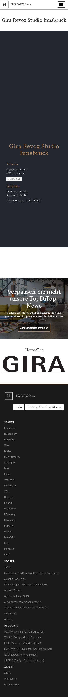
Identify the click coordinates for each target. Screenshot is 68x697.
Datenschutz (11, 684)
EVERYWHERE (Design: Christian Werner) (28, 648)
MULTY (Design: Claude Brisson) (22, 643)
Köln (6, 491)
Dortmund (10, 485)
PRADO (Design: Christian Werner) (24, 660)
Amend (8, 618)
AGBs (7, 672)
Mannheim (10, 508)
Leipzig (8, 502)
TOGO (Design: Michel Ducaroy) (22, 637)
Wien (7, 445)
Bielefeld (9, 537)
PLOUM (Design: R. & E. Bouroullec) (24, 631)
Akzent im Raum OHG (16, 595)
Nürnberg (9, 514)
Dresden (9, 496)
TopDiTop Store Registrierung (44, 406)
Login (19, 406)
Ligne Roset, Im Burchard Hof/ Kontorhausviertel (32, 572)
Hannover (9, 519)
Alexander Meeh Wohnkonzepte (22, 601)
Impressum (10, 678)
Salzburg (9, 548)
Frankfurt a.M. (12, 456)
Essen (7, 474)
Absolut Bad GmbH (15, 578)
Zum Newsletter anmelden (34, 327)
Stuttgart (9, 462)
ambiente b (10, 613)
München (9, 428)
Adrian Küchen (12, 590)
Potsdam (9, 479)
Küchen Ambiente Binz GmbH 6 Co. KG (26, 607)
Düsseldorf (10, 433)
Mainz (7, 531)
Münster (9, 525)
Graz (6, 554)
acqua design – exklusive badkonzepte (26, 584)
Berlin (7, 451)
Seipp (7, 567)
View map (14, 178)
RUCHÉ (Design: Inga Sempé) (20, 654)
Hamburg (9, 439)
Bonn (7, 468)
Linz (6, 542)
